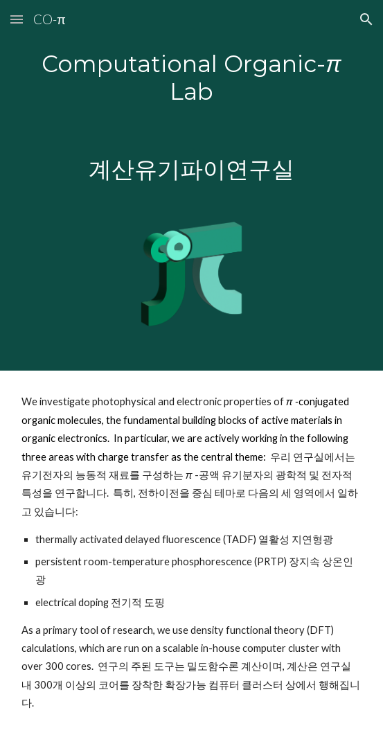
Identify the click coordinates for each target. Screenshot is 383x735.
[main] (191, 116)
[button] (16, 19)
